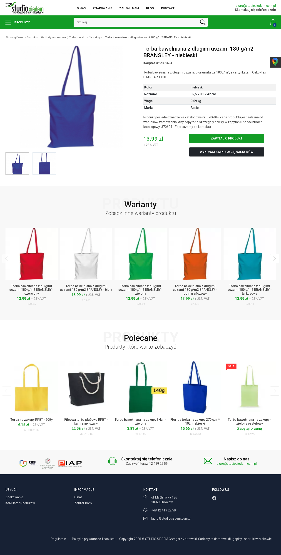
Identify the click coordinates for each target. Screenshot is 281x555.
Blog (150, 8)
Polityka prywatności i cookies (93, 539)
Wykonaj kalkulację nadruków (226, 152)
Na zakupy (95, 37)
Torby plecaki (77, 37)
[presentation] (6, 258)
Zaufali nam (129, 8)
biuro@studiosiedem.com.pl (256, 5)
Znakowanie (102, 8)
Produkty (17, 22)
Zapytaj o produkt (226, 138)
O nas (81, 8)
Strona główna (14, 37)
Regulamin (58, 539)
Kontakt (167, 8)
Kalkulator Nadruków (20, 503)
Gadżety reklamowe (53, 37)
